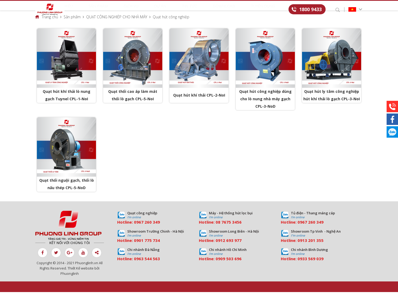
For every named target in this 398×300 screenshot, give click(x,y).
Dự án (169, 9)
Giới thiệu (103, 9)
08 (218, 230)
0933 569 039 (310, 266)
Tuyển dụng (241, 9)
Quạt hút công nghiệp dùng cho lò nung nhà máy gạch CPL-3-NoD (265, 107)
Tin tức (189, 9)
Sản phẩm (128, 9)
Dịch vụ (150, 9)
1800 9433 (310, 9)
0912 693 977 (229, 248)
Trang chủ (50, 24)
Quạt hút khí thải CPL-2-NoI (199, 103)
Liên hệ (266, 9)
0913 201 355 (310, 248)
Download (213, 9)
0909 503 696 (229, 266)
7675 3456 (231, 230)
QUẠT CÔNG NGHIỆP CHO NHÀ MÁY (116, 24)
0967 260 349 (147, 230)
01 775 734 (149, 248)
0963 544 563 (147, 266)
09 (136, 248)
